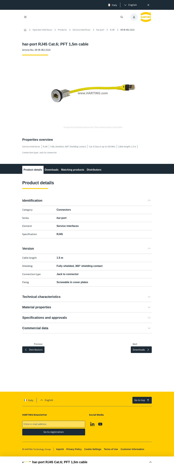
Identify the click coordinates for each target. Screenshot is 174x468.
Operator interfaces (42, 29)
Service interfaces (81, 29)
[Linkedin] (92, 424)
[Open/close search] (122, 17)
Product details (33, 169)
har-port (100, 29)
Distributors (94, 169)
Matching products (72, 169)
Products (62, 29)
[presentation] (130, 5)
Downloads (51, 169)
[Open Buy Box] (87, 462)
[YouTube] (100, 424)
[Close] (148, 5)
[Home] (25, 30)
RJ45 (112, 29)
